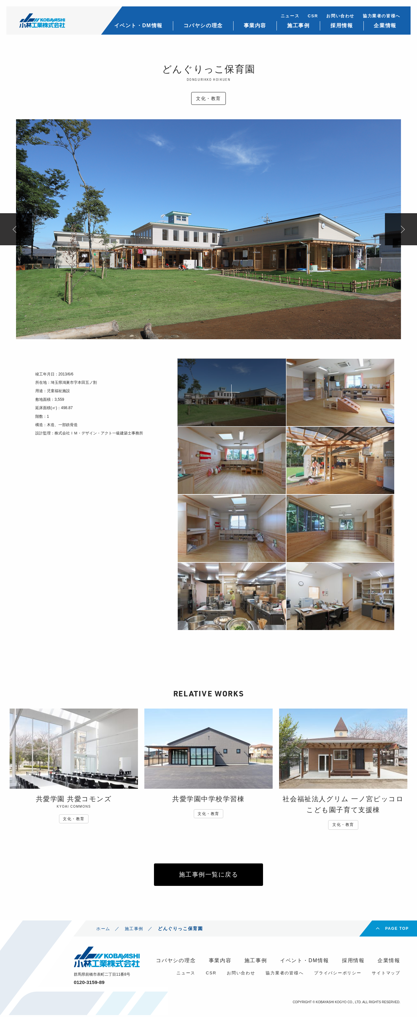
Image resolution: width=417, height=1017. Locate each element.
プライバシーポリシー (338, 974)
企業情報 (384, 26)
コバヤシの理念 (202, 26)
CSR (312, 16)
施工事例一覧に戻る (208, 875)
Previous (16, 229)
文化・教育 (208, 98)
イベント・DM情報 (137, 26)
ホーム (103, 930)
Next (401, 229)
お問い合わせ (340, 16)
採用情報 (340, 26)
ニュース (289, 16)
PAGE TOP (397, 930)
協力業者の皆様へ (380, 16)
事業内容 (254, 26)
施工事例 (297, 26)
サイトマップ (386, 974)
